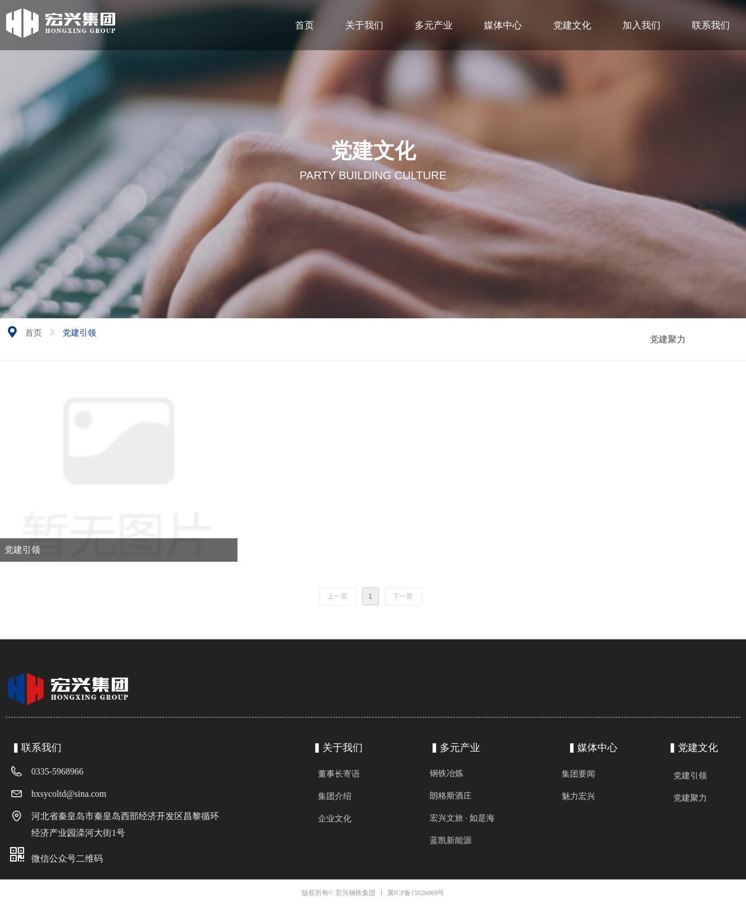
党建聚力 (668, 339)
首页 (33, 332)
